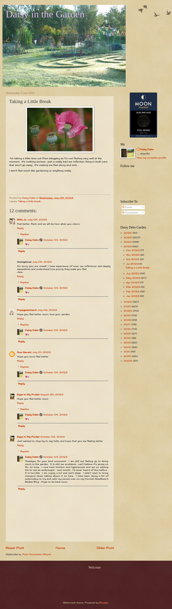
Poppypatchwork (27, 310)
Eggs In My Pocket (28, 394)
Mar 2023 (133, 287)
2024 (128, 242)
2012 (128, 347)
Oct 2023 (133, 259)
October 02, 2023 (52, 436)
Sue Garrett (24, 352)
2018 (128, 320)
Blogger (103, 602)
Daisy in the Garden (45, 14)
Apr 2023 (133, 282)
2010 (128, 356)
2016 (128, 329)
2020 (128, 310)
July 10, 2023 (41, 352)
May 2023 (133, 278)
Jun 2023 (133, 273)
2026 (128, 233)
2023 (128, 246)
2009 (128, 360)
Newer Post (15, 548)
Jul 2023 (132, 263)
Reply (20, 228)
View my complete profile (151, 157)
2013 (128, 342)
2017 (127, 324)
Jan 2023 (133, 296)
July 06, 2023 (47, 310)
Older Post (105, 548)
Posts (127, 207)
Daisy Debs (31, 240)
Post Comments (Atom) (36, 554)
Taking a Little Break (137, 267)
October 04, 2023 (55, 240)
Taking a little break (29, 201)
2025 (128, 237)
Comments (130, 212)
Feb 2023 (133, 291)
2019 (128, 315)
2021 (128, 306)
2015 (128, 333)
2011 (127, 351)
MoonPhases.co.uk (143, 136)
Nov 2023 (133, 254)
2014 (128, 338)
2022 (128, 301)
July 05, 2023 (37, 219)
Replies (24, 234)
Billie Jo (22, 219)
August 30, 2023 (51, 394)
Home (60, 548)
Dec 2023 (133, 250)
